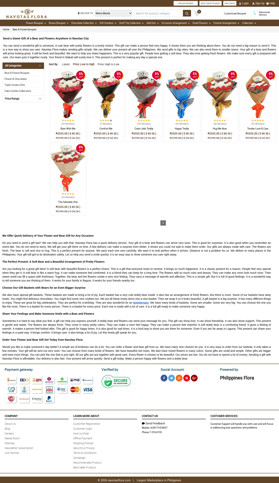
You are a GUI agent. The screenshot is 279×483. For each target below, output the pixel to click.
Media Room (12, 438)
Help (270, 3)
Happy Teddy (182, 128)
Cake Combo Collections (17, 91)
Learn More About (86, 415)
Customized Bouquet (235, 13)
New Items (230, 3)
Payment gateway (17, 369)
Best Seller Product (210, 3)
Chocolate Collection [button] (84, 23)
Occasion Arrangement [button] (176, 23)
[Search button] (187, 13)
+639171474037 (158, 427)
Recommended (185, 3)
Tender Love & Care (257, 128)
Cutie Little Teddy (143, 128)
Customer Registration (86, 423)
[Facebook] (164, 377)
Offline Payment (82, 438)
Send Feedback (153, 423)
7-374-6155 (155, 431)
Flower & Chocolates (15, 79)
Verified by (109, 369)
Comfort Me (105, 128)
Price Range (12, 98)
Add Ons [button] (152, 23)
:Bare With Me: (68, 128)
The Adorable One (68, 202)
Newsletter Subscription (19, 447)
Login (244, 3)
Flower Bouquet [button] (36, 23)
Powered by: (228, 369)
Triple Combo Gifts (14, 85)
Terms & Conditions (84, 452)
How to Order (81, 433)
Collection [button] (249, 23)
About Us (10, 423)
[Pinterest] (186, 377)
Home (6, 29)
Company (11, 415)
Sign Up (258, 3)
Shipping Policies (83, 442)
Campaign (79, 457)
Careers (9, 433)
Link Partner (12, 452)
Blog (7, 428)
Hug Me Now (220, 128)
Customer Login (82, 428)
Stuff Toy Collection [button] (131, 23)
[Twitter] (171, 377)
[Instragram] (179, 377)
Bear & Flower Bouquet (24, 29)
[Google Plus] (194, 377)
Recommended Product (87, 462)
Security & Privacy (84, 447)
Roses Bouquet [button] (58, 23)
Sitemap (10, 442)
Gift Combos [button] (108, 23)
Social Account (171, 369)
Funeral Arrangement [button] (226, 23)
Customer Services (223, 415)
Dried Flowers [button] (202, 23)
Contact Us (150, 415)
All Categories (13, 65)
